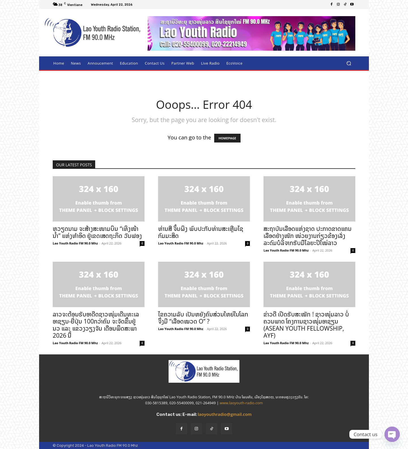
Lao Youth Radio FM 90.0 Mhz (75, 243)
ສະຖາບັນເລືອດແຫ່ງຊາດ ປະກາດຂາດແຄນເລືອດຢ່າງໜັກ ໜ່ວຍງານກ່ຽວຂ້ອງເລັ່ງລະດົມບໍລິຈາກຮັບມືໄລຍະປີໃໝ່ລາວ (308, 236)
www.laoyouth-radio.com (241, 402)
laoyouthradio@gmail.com (225, 414)
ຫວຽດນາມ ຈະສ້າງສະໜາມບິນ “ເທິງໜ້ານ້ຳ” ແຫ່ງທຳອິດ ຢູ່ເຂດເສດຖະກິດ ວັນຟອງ (97, 232)
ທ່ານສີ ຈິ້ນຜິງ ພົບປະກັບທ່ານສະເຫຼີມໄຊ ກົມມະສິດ (200, 232)
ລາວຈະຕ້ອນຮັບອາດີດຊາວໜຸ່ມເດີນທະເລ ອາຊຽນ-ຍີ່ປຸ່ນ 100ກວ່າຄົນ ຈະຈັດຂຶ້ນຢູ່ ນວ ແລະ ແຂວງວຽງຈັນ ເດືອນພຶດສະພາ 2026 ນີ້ (96, 324)
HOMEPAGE (227, 138)
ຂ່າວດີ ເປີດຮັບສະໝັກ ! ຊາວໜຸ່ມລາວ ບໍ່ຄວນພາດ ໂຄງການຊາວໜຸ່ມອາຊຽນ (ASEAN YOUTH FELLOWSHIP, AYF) (306, 324)
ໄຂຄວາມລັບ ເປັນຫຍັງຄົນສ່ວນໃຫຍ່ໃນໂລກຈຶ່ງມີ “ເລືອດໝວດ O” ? (203, 317)
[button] (348, 63)
